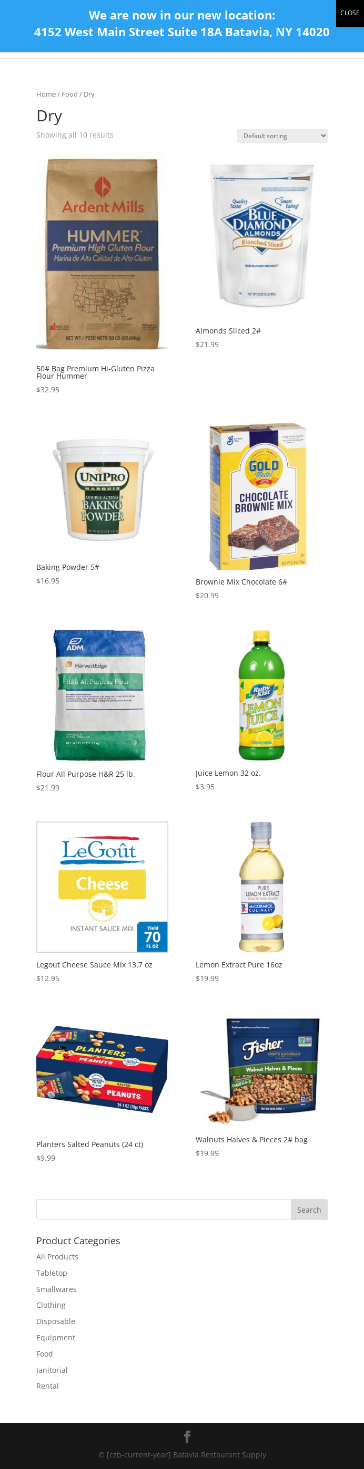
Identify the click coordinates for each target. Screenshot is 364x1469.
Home (46, 94)
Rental (47, 1386)
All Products (57, 1257)
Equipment (55, 1337)
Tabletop (51, 1273)
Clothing (51, 1305)
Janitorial (52, 1370)
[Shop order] (282, 136)
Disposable (55, 1321)
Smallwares (56, 1289)
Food (70, 94)
